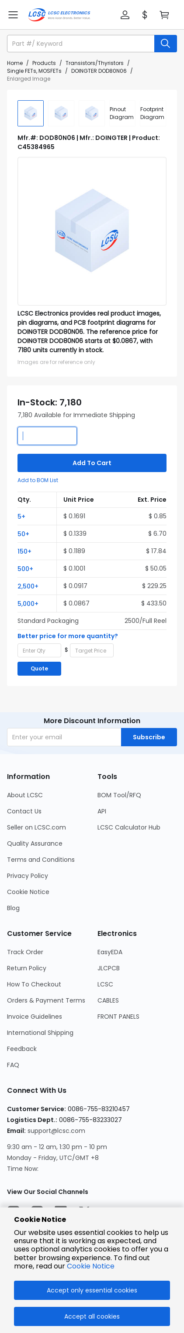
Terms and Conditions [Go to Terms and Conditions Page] (41, 859)
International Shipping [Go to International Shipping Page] (40, 1032)
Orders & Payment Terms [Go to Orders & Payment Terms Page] (46, 1000)
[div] (122, 113)
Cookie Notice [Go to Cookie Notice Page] (28, 892)
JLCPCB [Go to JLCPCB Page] (108, 968)
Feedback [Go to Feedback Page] (22, 1048)
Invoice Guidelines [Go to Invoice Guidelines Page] (34, 1016)
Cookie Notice (91, 1266)
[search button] (165, 43)
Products (44, 63)
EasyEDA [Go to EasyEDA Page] (109, 952)
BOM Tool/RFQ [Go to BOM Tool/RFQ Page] (119, 795)
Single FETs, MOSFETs (34, 71)
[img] (30, 113)
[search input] (81, 44)
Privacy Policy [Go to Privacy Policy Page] (27, 875)
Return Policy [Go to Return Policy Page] (26, 968)
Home (15, 63)
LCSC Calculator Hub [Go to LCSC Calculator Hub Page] (128, 827)
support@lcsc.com (56, 1130)
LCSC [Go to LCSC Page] (105, 984)
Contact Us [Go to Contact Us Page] (24, 811)
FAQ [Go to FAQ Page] (13, 1065)
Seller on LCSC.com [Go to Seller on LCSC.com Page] (36, 827)
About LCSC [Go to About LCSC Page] (25, 795)
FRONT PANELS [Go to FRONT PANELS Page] (118, 1016)
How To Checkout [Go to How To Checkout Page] (34, 984)
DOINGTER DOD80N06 (99, 71)
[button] (125, 15)
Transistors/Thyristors (95, 63)
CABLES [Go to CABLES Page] (108, 1000)
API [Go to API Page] (101, 811)
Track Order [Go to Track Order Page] (25, 952)
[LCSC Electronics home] (59, 14)
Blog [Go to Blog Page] (13, 908)
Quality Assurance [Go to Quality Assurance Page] (34, 843)
